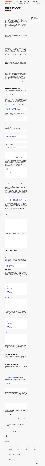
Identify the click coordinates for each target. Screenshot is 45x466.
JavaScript (19, 3)
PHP (17, 453)
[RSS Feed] (39, 3)
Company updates (14, 3)
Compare (10, 458)
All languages (18, 454)
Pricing (21, 1)
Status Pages (10, 450)
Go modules (18, 47)
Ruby (17, 3)
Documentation (26, 449)
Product (17, 1)
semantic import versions (14, 348)
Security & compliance (35, 453)
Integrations (10, 455)
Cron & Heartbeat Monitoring (12, 454)
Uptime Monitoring (11, 449)
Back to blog (7, 441)
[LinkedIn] (38, 463)
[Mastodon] (37, 463)
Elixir (27, 3)
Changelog (25, 1)
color (8, 217)
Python (22, 3)
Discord (25, 453)
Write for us (37, 3)
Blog (28, 1)
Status (25, 454)
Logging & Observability (11, 453)
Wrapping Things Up (31, 14)
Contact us (34, 450)
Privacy (34, 463)
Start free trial (37, 1)
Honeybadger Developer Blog (8, 3)
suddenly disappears (13, 377)
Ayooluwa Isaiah (10, 5)
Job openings (34, 449)
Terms (32, 463)
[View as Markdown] (13, 5)
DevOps (24, 3)
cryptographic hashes (11, 192)
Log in (34, 1)
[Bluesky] (36, 463)
